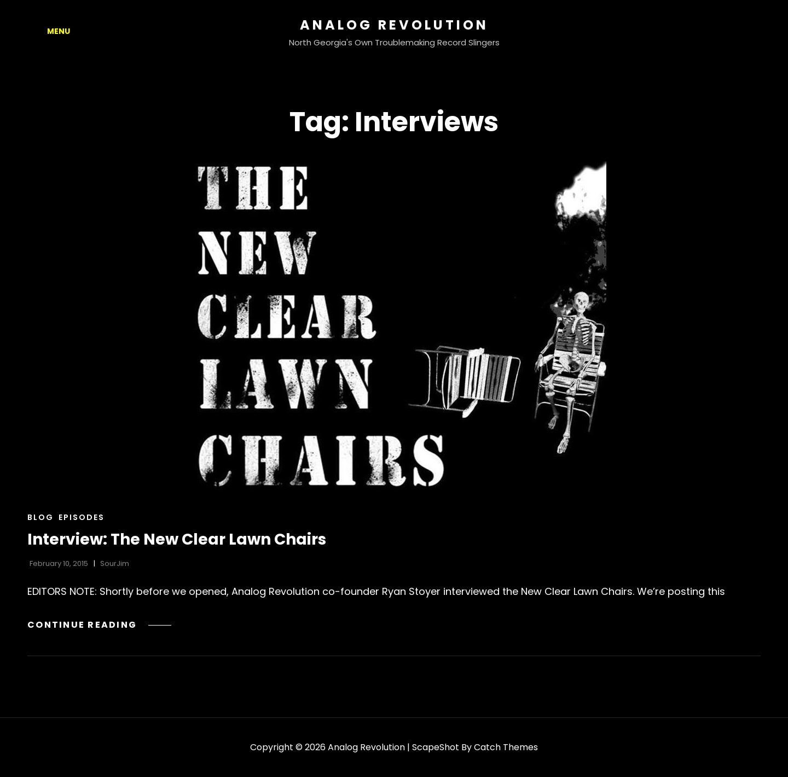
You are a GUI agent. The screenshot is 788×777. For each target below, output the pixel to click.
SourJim (114, 563)
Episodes (82, 517)
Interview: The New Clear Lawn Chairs (176, 539)
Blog (40, 517)
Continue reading (99, 625)
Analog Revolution (394, 25)
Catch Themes (506, 747)
